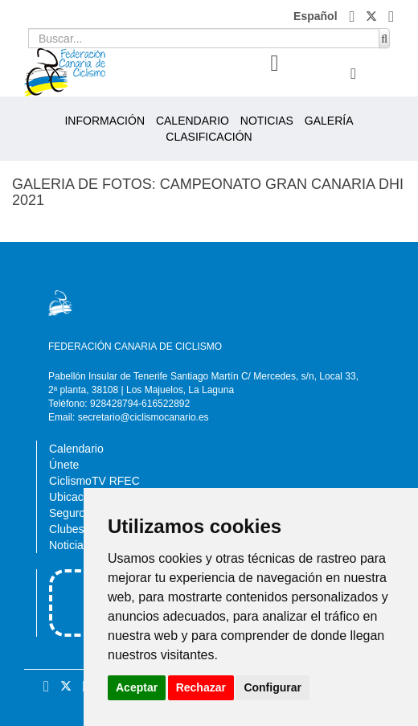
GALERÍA (329, 120)
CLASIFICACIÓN (209, 136)
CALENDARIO (192, 120)
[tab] (274, 63)
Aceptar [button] (137, 687)
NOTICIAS (266, 120)
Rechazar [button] (201, 687)
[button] (354, 16)
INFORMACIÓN (104, 120)
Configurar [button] (272, 687)
